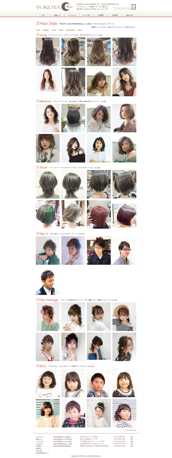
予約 (131, 437)
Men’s (61, 30)
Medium (46, 30)
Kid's (80, 30)
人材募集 (100, 15)
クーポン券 (86, 15)
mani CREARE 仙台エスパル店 (62, 443)
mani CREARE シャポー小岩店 (62, 441)
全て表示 (100, 35)
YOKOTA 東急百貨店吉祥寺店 (62, 446)
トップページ (43, 15)
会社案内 (115, 15)
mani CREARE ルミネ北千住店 (62, 439)
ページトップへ (131, 430)
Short (54, 30)
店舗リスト (57, 15)
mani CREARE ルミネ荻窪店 (62, 437)
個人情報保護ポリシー (42, 453)
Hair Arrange (71, 30)
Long (38, 30)
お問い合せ (129, 15)
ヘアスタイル (71, 15)
